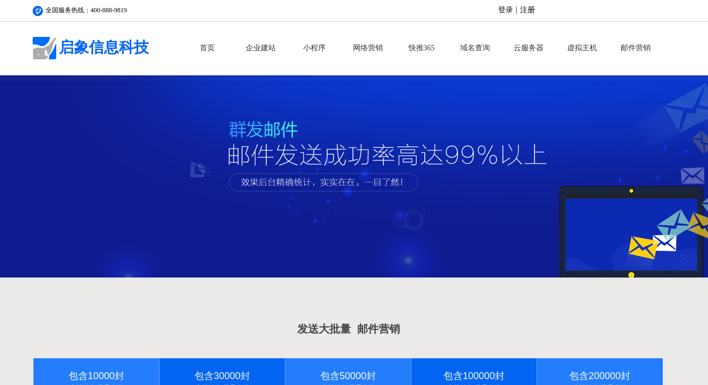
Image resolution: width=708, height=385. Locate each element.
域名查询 (475, 48)
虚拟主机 (582, 48)
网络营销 (368, 48)
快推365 (422, 48)
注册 (527, 10)
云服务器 (529, 48)
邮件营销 (636, 48)
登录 (505, 10)
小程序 (314, 48)
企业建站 (261, 48)
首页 (207, 48)
